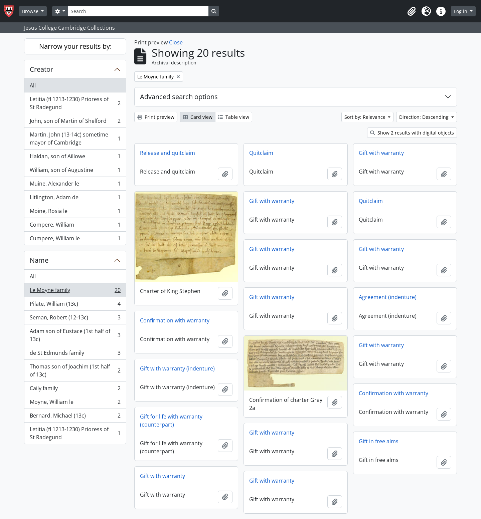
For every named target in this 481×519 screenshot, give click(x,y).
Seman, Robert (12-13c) (75, 318)
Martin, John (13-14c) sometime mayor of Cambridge (75, 138)
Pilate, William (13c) (75, 305)
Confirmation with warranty (174, 320)
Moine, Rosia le (75, 212)
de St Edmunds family (75, 354)
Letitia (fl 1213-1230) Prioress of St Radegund (75, 103)
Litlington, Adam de (75, 198)
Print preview (155, 117)
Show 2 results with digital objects (412, 132)
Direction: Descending (424, 117)
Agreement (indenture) (388, 297)
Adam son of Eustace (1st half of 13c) (75, 335)
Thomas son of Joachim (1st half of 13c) (75, 370)
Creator (41, 69)
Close (176, 42)
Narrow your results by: (75, 46)
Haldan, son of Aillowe (75, 157)
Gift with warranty (381, 153)
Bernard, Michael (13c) (75, 417)
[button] (411, 11)
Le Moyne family (75, 291)
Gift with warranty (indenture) (177, 368)
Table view (233, 117)
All (33, 85)
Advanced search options (179, 96)
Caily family (75, 389)
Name (39, 260)
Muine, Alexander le (75, 185)
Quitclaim (261, 153)
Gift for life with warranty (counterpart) (171, 420)
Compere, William (75, 226)
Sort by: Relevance (365, 117)
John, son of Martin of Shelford (75, 122)
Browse (31, 11)
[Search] (138, 11)
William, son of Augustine (75, 171)
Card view (197, 117)
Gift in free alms (378, 441)
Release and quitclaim (167, 153)
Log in (461, 11)
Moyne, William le (75, 403)
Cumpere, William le (75, 239)
